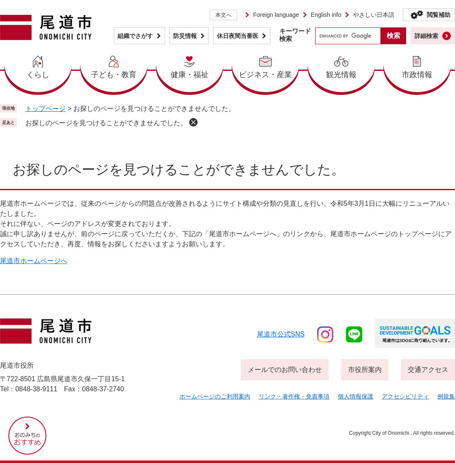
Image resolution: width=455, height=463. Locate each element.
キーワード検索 (295, 34)
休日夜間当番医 (237, 35)
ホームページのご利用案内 (214, 396)
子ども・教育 (113, 74)
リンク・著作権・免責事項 (294, 396)
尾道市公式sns (281, 334)
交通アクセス (428, 369)
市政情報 (417, 74)
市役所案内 (365, 369)
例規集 (446, 396)
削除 (193, 122)
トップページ (45, 108)
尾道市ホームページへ (33, 260)
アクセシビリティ (405, 396)
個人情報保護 (355, 396)
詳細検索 (426, 35)
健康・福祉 (190, 74)
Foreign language (276, 14)
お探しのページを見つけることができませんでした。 (106, 123)
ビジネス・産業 (265, 74)
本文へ (223, 15)
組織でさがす (135, 35)
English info (326, 14)
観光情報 (341, 74)
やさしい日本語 (373, 14)
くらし (38, 74)
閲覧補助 (438, 14)
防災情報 (185, 35)
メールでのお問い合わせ (285, 369)
